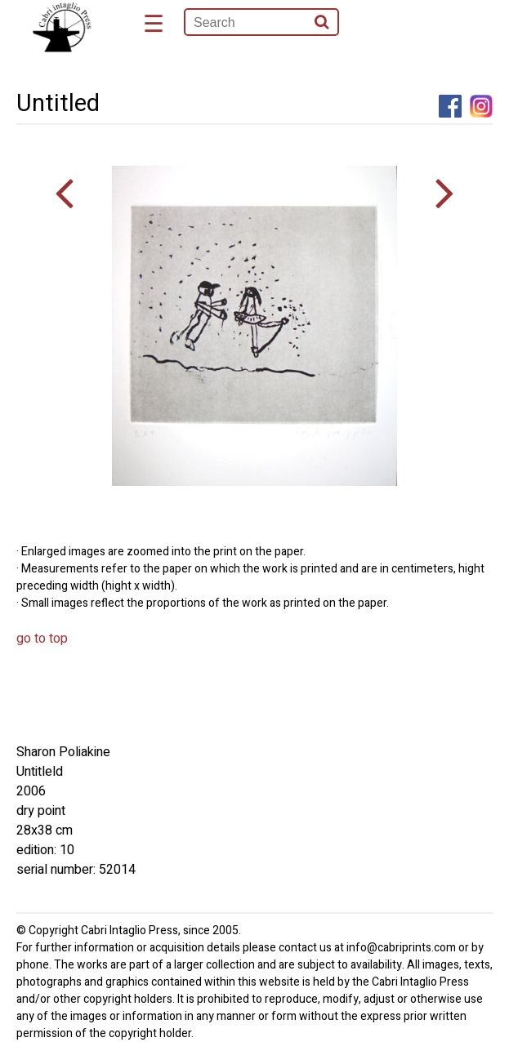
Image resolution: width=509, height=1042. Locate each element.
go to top (42, 638)
